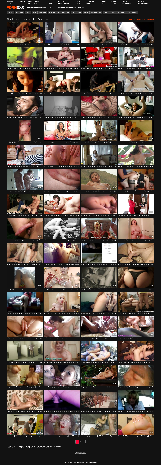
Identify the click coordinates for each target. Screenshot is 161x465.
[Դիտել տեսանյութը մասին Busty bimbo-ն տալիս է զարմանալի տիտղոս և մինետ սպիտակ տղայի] (62, 155)
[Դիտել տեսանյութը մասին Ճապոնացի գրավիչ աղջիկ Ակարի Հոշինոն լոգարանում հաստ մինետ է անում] (136, 57)
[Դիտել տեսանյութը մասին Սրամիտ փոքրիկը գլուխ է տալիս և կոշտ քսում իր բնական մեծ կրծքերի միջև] (25, 57)
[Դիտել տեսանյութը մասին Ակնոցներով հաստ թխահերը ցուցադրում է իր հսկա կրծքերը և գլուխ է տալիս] (99, 253)
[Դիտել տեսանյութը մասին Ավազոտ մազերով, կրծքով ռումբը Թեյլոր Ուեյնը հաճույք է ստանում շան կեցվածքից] (99, 81)
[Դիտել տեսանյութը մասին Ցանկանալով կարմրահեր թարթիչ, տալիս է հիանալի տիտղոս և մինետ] (99, 228)
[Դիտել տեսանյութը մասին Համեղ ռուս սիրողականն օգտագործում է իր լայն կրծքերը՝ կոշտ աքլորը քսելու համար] (25, 32)
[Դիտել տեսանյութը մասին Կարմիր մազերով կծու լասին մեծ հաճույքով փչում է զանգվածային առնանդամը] (99, 57)
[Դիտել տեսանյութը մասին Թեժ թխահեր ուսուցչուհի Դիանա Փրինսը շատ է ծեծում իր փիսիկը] (62, 302)
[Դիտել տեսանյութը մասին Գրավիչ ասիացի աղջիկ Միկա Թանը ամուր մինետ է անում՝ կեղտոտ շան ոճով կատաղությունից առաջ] (25, 155)
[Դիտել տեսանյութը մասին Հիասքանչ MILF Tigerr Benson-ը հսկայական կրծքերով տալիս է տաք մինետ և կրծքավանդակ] (62, 81)
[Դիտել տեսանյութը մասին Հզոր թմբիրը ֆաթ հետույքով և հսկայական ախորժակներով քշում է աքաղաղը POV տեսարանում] (99, 375)
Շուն (86, 12)
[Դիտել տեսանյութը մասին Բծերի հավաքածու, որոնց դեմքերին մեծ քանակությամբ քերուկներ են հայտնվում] (136, 32)
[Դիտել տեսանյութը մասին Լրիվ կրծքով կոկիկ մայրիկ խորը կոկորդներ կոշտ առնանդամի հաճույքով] (25, 130)
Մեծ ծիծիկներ (96, 12)
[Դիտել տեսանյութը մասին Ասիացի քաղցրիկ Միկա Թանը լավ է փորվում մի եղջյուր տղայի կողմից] (62, 32)
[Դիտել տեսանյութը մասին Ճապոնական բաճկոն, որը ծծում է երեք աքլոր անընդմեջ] (99, 400)
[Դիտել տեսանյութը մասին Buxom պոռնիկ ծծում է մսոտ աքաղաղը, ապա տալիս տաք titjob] (25, 424)
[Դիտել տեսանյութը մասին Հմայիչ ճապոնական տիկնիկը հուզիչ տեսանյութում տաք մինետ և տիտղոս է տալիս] (99, 326)
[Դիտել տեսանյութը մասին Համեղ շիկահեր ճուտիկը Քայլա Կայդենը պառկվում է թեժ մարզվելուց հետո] (136, 375)
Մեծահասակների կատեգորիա (63, 7)
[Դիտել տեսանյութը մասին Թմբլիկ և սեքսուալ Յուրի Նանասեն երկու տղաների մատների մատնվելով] (62, 228)
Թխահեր (19, 12)
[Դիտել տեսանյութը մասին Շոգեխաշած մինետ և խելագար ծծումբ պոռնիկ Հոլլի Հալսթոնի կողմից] (62, 326)
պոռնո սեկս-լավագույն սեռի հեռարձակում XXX (15, 7)
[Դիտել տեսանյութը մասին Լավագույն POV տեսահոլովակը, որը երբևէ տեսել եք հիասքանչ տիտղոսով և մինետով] (25, 204)
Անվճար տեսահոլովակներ (37, 7)
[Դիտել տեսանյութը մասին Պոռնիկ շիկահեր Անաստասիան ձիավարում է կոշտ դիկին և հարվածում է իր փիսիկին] (25, 351)
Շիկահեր (133, 12)
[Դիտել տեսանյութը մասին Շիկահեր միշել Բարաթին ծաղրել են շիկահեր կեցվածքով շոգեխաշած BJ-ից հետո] (99, 179)
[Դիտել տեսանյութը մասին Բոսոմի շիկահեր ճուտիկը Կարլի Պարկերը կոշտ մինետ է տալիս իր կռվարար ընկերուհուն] (136, 106)
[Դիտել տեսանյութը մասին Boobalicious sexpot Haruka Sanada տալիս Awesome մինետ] (136, 277)
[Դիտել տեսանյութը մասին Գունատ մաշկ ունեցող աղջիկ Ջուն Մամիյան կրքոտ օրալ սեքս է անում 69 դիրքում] (25, 400)
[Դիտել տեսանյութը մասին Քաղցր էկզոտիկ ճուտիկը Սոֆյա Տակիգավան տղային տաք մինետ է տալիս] (25, 277)
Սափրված (122, 12)
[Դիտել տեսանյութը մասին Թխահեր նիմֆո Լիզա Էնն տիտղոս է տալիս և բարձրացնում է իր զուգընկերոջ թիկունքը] (136, 253)
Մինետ (10, 12)
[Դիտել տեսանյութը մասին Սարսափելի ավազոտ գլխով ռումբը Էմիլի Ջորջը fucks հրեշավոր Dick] (25, 228)
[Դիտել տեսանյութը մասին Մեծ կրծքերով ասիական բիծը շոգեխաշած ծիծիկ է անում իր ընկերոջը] (25, 179)
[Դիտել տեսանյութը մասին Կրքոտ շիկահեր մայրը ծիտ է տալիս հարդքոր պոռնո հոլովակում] (136, 228)
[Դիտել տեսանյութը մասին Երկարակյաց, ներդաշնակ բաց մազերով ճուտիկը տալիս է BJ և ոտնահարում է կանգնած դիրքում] (136, 351)
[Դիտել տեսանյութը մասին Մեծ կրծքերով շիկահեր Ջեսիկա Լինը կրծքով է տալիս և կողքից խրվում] (62, 277)
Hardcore (52, 12)
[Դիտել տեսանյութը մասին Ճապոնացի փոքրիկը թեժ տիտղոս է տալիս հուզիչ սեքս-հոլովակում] (62, 204)
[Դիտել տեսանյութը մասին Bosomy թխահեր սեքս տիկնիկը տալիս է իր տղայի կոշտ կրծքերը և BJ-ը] (25, 81)
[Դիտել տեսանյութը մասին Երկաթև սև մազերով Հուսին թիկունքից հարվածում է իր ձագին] (136, 204)
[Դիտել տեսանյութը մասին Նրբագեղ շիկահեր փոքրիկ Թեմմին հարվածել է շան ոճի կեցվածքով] (99, 424)
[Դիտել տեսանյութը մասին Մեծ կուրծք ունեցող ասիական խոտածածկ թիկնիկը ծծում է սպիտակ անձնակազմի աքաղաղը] (62, 351)
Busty (34, 12)
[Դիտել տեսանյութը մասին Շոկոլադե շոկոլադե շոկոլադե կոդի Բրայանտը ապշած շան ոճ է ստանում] (136, 81)
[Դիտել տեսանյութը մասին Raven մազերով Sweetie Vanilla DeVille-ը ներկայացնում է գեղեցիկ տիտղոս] (136, 179)
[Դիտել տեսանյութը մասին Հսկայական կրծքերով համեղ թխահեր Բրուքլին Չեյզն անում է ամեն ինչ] (136, 424)
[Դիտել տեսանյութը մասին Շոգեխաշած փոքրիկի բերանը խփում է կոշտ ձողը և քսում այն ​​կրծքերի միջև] (62, 106)
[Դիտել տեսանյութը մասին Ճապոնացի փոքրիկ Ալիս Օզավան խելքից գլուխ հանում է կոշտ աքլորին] (136, 400)
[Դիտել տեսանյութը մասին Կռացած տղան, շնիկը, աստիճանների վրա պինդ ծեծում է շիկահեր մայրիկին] (99, 302)
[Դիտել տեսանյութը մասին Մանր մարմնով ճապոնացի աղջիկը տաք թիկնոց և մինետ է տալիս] (136, 302)
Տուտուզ (42, 12)
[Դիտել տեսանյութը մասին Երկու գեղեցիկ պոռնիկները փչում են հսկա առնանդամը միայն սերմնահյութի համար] (99, 106)
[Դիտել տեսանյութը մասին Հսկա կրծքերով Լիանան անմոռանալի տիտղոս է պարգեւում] (25, 326)
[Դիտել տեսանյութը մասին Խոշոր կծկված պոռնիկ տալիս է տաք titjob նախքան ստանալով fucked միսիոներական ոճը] (62, 179)
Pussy (28, 12)
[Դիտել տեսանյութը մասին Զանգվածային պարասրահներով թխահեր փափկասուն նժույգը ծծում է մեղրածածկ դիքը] (99, 351)
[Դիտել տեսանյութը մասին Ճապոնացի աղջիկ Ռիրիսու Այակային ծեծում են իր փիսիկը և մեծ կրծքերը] (62, 253)
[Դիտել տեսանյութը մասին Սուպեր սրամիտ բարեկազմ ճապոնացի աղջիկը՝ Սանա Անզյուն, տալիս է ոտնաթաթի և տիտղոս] (99, 155)
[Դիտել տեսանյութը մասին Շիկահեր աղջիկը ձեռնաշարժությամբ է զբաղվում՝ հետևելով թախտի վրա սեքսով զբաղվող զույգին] (62, 375)
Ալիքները (82, 7)
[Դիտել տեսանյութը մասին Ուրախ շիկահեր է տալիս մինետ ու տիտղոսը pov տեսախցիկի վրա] (99, 277)
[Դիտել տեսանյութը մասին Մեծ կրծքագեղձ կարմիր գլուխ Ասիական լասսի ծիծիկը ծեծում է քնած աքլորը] (62, 57)
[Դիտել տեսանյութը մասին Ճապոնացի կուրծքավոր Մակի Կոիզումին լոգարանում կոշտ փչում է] (136, 155)
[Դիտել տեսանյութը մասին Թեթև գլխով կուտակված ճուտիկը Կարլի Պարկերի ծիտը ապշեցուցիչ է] (25, 253)
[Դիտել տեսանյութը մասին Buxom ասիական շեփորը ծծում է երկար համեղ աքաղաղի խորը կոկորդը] (62, 130)
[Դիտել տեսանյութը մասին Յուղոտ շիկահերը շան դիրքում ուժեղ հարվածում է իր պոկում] (25, 375)
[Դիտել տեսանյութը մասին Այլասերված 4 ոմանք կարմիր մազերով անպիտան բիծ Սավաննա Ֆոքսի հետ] (99, 130)
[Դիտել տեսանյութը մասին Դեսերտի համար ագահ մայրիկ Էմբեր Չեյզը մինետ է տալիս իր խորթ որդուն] (62, 400)
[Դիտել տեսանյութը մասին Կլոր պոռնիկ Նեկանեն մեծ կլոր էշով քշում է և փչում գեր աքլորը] (136, 130)
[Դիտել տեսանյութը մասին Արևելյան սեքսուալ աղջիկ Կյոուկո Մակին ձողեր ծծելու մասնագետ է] (99, 32)
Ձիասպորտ (76, 12)
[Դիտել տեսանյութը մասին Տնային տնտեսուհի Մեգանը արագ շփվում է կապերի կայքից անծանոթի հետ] (62, 424)
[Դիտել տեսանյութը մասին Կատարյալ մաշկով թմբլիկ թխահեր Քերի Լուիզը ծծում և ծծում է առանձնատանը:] (136, 326)
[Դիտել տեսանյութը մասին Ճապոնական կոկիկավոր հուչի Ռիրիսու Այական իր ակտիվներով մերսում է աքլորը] (25, 302)
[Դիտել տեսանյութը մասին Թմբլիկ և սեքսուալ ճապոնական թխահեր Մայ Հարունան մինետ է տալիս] (25, 106)
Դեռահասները (110, 12)
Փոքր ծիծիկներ (63, 12)
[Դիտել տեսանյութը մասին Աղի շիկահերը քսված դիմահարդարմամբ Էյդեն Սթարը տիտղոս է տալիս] (99, 204)
